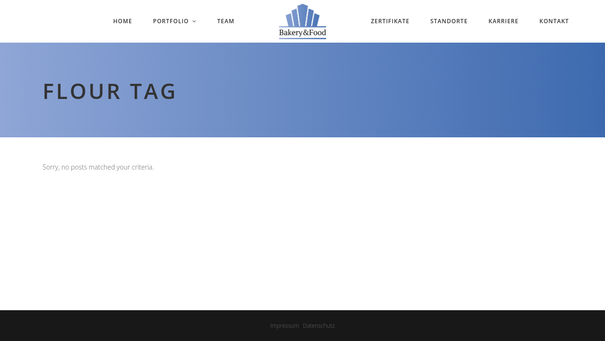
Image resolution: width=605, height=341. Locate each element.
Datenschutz (319, 326)
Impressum (284, 326)
